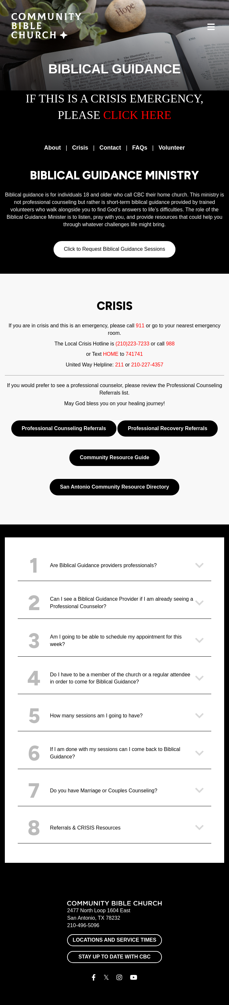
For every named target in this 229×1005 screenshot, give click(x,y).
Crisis (80, 147)
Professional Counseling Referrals (64, 428)
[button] (114, 565)
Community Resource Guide (114, 457)
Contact (110, 147)
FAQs (139, 147)
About (52, 147)
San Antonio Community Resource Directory (114, 487)
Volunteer (172, 147)
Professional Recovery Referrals (167, 428)
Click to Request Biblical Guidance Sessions (114, 249)
